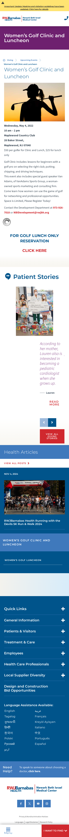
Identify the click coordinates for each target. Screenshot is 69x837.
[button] (55, 831)
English (9, 710)
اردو (6, 749)
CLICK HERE (34, 250)
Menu (8, 830)
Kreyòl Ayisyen (45, 721)
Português (42, 738)
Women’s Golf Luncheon (23, 560)
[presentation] (52, 375)
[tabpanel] (34, 311)
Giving (10, 60)
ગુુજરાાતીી (9, 721)
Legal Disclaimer (31, 822)
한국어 (8, 732)
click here (34, 771)
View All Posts (15, 463)
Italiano (40, 727)
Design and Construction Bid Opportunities (26, 688)
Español (40, 743)
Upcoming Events (28, 60)
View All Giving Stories (52, 436)
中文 (37, 732)
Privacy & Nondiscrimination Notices (33, 816)
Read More (54, 403)
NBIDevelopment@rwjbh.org (31, 213)
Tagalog (9, 716)
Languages (19, 822)
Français (40, 716)
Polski (8, 738)
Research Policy (46, 822)
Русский (9, 743)
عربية (38, 710)
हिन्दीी (7, 727)
